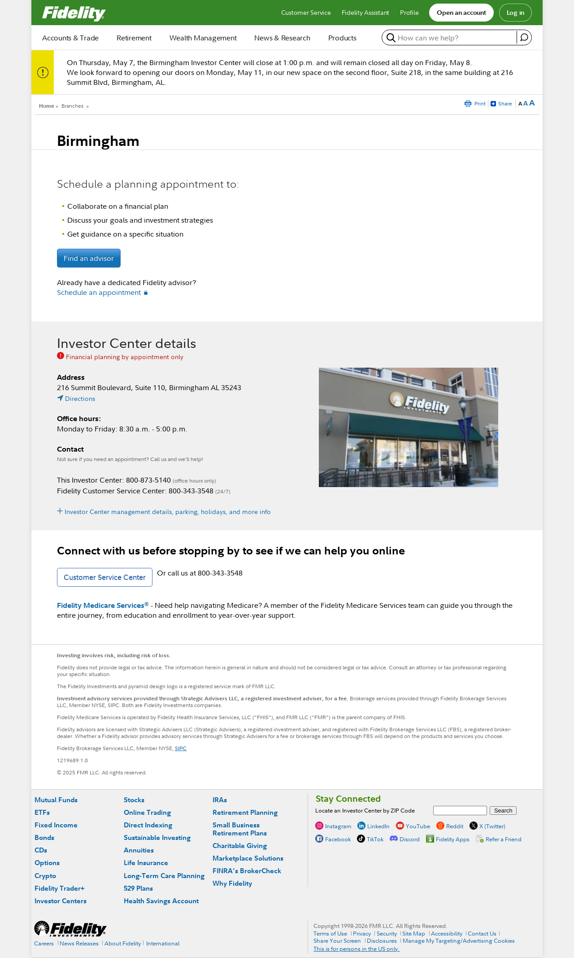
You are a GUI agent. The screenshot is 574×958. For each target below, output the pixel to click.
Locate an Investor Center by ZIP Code (365, 810)
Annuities (139, 850)
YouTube (418, 826)
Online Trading (147, 812)
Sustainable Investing (157, 837)
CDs (41, 850)
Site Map (413, 933)
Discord (410, 839)
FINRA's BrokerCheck (247, 870)
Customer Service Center (105, 577)
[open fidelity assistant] (524, 37)
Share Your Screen (337, 940)
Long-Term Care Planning (164, 875)
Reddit (454, 826)
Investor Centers (61, 900)
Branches (72, 106)
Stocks (134, 799)
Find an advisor (89, 258)
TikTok (375, 839)
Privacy (362, 933)
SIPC (181, 748)
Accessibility (446, 933)
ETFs (42, 812)
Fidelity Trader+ (59, 888)
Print (480, 103)
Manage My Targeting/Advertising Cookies (459, 940)
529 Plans (138, 888)
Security (387, 933)
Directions (80, 398)
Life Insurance (146, 862)
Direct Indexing (148, 825)
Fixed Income (56, 825)
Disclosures (382, 940)
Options (47, 862)
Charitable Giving (240, 845)
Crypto (45, 875)
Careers (44, 943)
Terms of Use (330, 933)
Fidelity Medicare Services (103, 605)
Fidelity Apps (453, 839)
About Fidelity (122, 943)
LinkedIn (378, 826)
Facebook (338, 839)
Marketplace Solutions (248, 858)
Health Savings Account (161, 900)
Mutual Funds (56, 799)
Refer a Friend (504, 839)
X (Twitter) (492, 826)
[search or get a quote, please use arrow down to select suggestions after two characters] (450, 37)
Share (505, 103)
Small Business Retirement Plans (240, 829)
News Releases (79, 943)
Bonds (44, 837)
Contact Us (482, 933)
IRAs (220, 799)
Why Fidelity (232, 883)
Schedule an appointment (99, 292)
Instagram (338, 826)
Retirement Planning (245, 812)
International (162, 943)
